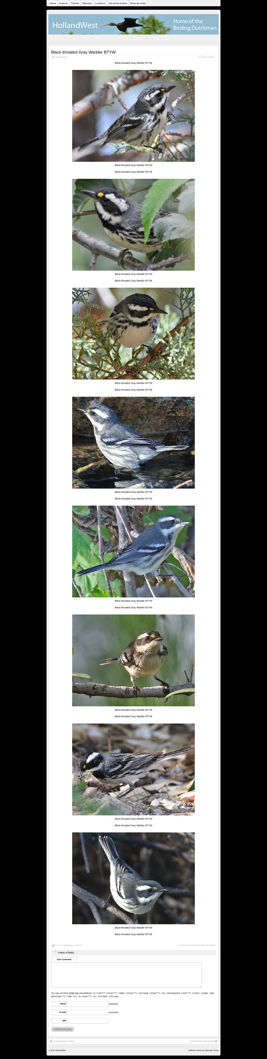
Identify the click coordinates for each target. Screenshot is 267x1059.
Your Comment (64, 959)
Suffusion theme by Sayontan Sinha (203, 1050)
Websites (87, 3)
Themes (75, 3)
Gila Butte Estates (117, 3)
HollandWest (60, 1050)
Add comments (208, 57)
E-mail (63, 1012)
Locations (100, 3)
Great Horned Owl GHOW (203, 1041)
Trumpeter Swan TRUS (62, 1041)
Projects (63, 3)
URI (64, 1021)
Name (63, 1004)
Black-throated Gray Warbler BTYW (83, 52)
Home (53, 3)
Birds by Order (138, 3)
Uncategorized (61, 57)
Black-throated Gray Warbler (204, 945)
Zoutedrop (68, 945)
